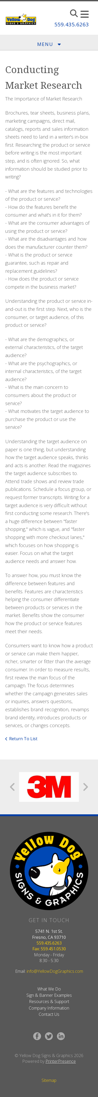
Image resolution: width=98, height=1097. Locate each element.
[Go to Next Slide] (85, 787)
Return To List (23, 739)
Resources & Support (49, 1001)
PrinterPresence (60, 1061)
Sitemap (49, 1080)
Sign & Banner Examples (49, 995)
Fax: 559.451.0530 (49, 949)
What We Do (49, 989)
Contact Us (49, 1014)
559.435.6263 (71, 24)
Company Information (49, 1008)
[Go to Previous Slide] (12, 787)
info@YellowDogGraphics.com (55, 971)
